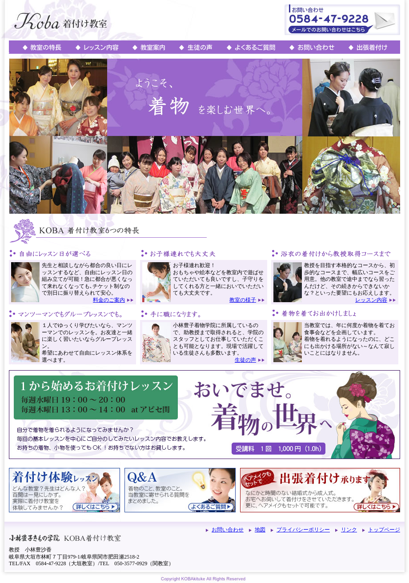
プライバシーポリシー (303, 530)
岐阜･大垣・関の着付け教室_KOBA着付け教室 (76, 20)
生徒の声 (245, 360)
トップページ (384, 530)
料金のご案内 (109, 300)
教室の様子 (242, 300)
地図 (260, 530)
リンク (349, 530)
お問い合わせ (228, 530)
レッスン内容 (371, 300)
